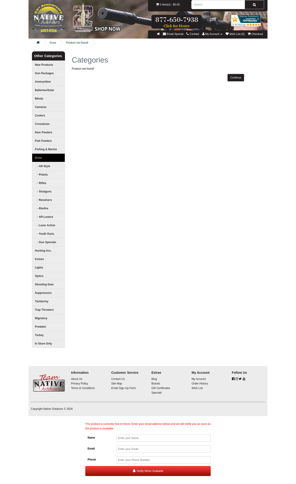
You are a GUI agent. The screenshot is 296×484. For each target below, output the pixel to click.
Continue (235, 77)
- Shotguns (43, 191)
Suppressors (43, 293)
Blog (154, 379)
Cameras (41, 107)
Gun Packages (44, 73)
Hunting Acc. (43, 250)
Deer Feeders (43, 132)
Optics (39, 276)
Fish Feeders (43, 140)
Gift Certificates (160, 388)
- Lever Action (45, 225)
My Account (199, 379)
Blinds (39, 98)
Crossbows (42, 124)
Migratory (41, 318)
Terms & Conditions (83, 388)
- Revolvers (43, 200)
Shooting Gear (44, 284)
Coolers (40, 115)
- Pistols (41, 174)
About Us (76, 379)
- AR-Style (42, 166)
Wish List (197, 388)
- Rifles (40, 183)
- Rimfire (41, 208)
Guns (52, 42)
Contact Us (118, 379)
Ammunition (43, 81)
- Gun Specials (45, 242)
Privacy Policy (79, 383)
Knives (39, 259)
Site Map (116, 383)
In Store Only (43, 343)
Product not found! (77, 42)
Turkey (39, 335)
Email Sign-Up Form (123, 388)
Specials (156, 392)
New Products (44, 64)
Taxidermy (41, 301)
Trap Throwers (44, 309)
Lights (39, 267)
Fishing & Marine (46, 149)
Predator (40, 326)
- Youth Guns (44, 233)
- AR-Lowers (44, 216)
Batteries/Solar (44, 90)
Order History (200, 383)
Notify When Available (148, 471)
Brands (155, 383)
